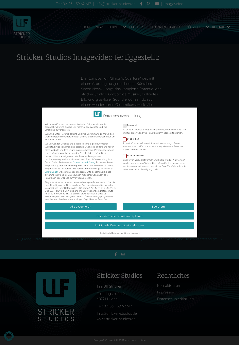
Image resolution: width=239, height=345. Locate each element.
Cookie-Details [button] (105, 230)
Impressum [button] (135, 230)
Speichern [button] (158, 203)
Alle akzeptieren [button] (80, 203)
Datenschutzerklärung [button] (121, 230)
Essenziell (131, 122)
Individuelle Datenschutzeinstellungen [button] (119, 222)
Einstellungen (51, 168)
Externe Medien (134, 152)
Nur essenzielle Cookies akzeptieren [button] (119, 212)
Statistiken (132, 135)
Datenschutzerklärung (83, 159)
